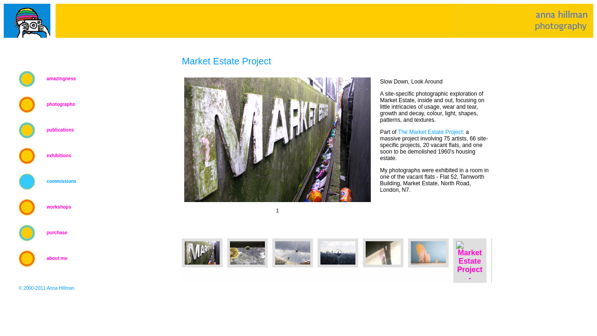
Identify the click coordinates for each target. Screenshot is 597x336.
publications (60, 130)
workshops (59, 207)
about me (57, 258)
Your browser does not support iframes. (275, 151)
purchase (57, 232)
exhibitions (59, 155)
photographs (61, 104)
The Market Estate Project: (431, 132)
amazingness (61, 78)
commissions (61, 181)
